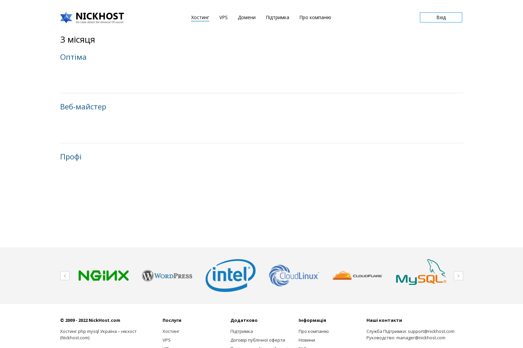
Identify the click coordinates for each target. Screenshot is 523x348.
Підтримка (277, 17)
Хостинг (200, 17)
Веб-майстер (83, 106)
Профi (71, 156)
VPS (223, 17)
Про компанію (315, 17)
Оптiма (73, 57)
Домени (247, 17)
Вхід (441, 17)
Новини (307, 340)
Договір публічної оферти (257, 340)
